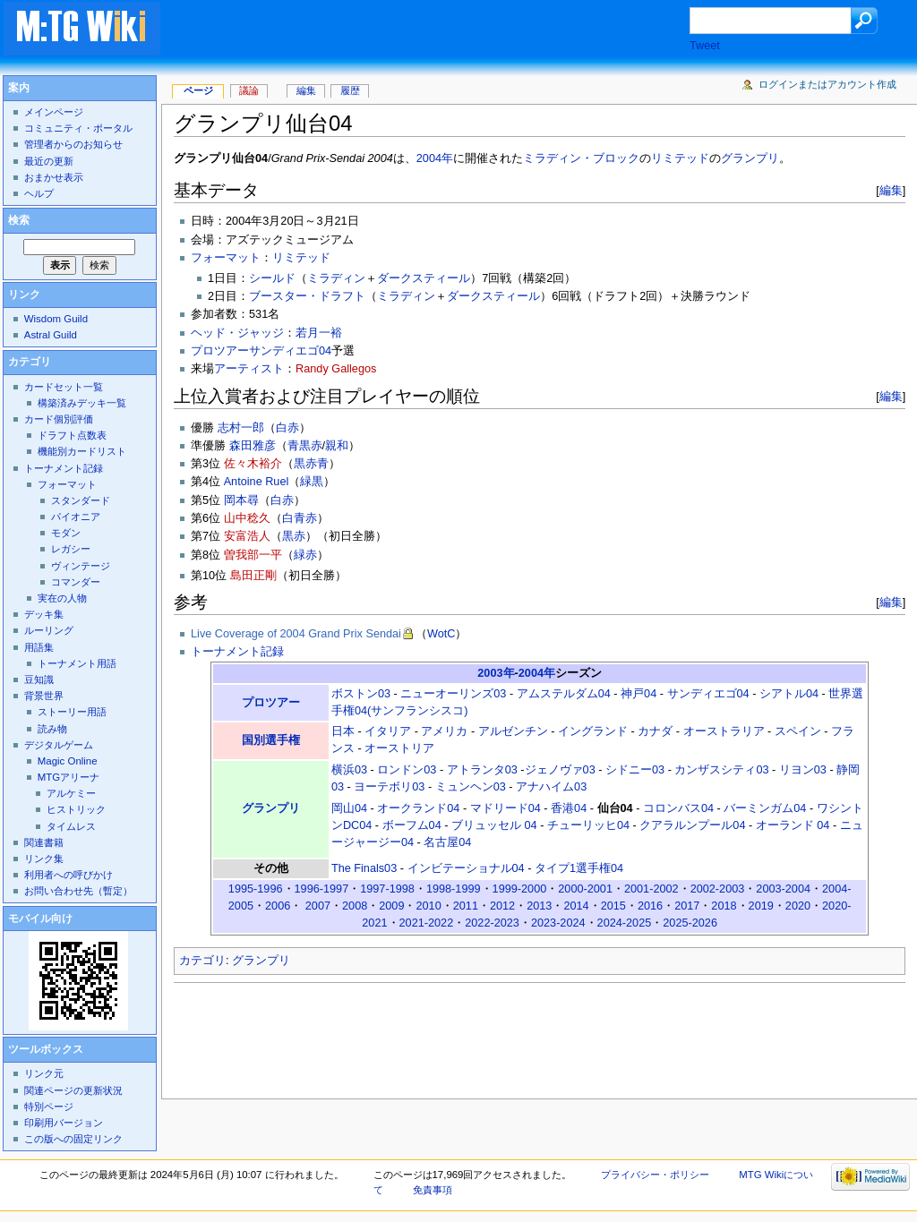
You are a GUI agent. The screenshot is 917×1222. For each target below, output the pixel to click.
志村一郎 (241, 428)
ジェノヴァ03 (560, 770)
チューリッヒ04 (588, 825)
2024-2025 (624, 923)
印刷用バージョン (63, 1122)
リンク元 (44, 1073)
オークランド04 (418, 808)
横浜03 (349, 770)
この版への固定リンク (73, 1138)
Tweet (705, 45)
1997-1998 (387, 889)
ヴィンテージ (80, 565)
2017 (686, 906)
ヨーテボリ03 (389, 787)
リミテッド (680, 158)
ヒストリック (76, 809)
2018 (723, 906)
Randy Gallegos (336, 369)
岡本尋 (241, 500)
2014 (575, 906)
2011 (465, 906)
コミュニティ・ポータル (78, 128)
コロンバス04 (678, 808)
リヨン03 (803, 770)
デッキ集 (44, 614)
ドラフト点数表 (72, 435)
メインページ (53, 112)
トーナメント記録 (237, 651)
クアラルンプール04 (692, 825)
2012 (502, 906)
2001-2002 (651, 889)
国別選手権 (271, 740)
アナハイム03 (551, 787)
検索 (19, 220)
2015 (613, 906)
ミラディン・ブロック (581, 158)
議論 (249, 90)
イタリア (387, 731)
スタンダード (80, 500)
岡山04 (349, 808)
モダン (66, 532)
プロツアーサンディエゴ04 (261, 351)
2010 (428, 906)
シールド (272, 278)
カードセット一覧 (63, 386)
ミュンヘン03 (470, 787)
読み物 (52, 728)
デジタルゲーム (58, 744)
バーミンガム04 (765, 808)
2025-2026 (690, 923)
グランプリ (750, 158)
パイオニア (75, 516)
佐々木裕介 (253, 463)
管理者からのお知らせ (73, 144)
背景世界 (44, 695)
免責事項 (432, 1189)
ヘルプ (39, 193)
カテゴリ (202, 960)
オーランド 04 (793, 825)
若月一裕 (319, 333)
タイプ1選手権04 (579, 868)
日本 (343, 731)
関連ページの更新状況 (73, 1090)
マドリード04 (505, 808)
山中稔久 (247, 518)
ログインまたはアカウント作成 (827, 84)
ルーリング (48, 630)
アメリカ (444, 731)
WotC (441, 634)
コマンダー (75, 582)
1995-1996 (255, 889)
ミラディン (336, 278)
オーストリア (399, 748)
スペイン (798, 731)
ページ (198, 90)
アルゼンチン (513, 731)
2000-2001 (585, 889)
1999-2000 (520, 889)
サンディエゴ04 (708, 694)
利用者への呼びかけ (68, 874)
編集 (891, 190)
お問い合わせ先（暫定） (78, 890)
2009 (391, 906)
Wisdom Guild (56, 318)
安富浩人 (247, 536)
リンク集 (44, 858)
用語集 (39, 647)
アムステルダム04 (564, 694)
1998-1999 (453, 889)
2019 (761, 906)
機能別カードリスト (82, 451)
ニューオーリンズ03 (453, 694)
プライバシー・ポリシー (655, 1174)
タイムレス (71, 826)
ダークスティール (423, 278)
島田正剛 (253, 575)
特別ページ (48, 1106)
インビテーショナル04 (466, 868)
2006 (277, 906)
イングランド (593, 731)
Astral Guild (50, 334)
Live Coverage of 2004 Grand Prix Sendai (296, 634)
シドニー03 (634, 770)
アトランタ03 (482, 770)
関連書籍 (44, 842)
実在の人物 (62, 598)
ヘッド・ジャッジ (237, 333)
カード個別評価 (58, 419)
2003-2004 (783, 889)
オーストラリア (724, 731)
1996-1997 (322, 889)
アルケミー (71, 793)
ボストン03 (360, 694)
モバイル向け (40, 918)
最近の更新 (48, 161)
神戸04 (638, 694)
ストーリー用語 (72, 711)
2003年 (495, 673)
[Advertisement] (442, 30)
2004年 (434, 158)
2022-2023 (492, 923)
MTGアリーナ (68, 777)
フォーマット (226, 258)
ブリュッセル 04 (494, 825)
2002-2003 (717, 889)
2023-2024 (558, 923)
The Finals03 (364, 868)
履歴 (350, 90)
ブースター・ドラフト (307, 296)
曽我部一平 (253, 555)
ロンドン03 (406, 770)
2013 (539, 906)
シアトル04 (788, 694)
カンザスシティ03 (721, 770)
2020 (797, 906)
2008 (354, 906)
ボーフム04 (411, 825)
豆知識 (39, 679)
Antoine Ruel (256, 481)
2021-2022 (426, 923)
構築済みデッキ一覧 (82, 402)
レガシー (70, 548)
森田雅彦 (252, 446)
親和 (336, 446)
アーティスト (249, 369)
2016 (650, 906)
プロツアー (271, 702)
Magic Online (68, 761)
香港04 (569, 808)
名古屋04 (447, 842)
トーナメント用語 (77, 663)
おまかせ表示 (53, 177)
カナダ (655, 731)
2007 (317, 906)
